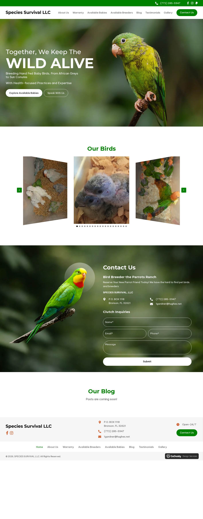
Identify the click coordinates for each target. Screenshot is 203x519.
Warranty (68, 444)
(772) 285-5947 (170, 3)
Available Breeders (89, 444)
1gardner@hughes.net (169, 303)
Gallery (162, 444)
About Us (52, 444)
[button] (188, 3)
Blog (131, 444)
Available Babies (115, 444)
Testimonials (146, 444)
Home (39, 444)
